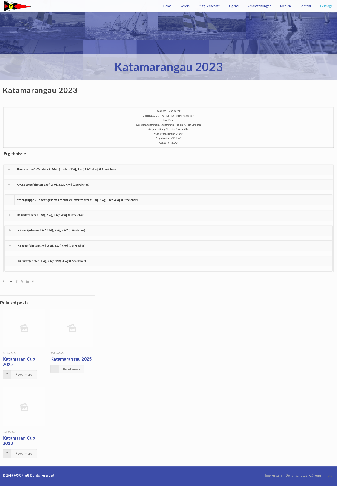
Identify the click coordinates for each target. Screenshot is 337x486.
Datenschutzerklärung (303, 475)
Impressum (273, 475)
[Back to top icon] (329, 475)
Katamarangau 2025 (71, 358)
